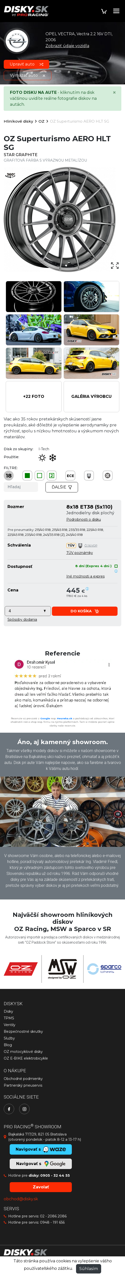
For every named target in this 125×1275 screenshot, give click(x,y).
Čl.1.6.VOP (90, 545)
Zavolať (41, 1187)
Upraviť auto (26, 64)
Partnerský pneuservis (23, 1085)
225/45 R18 (16, 535)
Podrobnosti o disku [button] (83, 519)
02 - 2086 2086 (53, 1216)
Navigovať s (40, 1164)
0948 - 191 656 (52, 1222)
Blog (8, 1045)
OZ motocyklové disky (23, 1051)
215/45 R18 (59, 530)
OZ (41, 121)
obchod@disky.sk (21, 1199)
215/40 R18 (43, 530)
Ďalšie (62, 487)
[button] (34, 396)
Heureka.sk (64, 718)
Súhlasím (88, 1268)
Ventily (9, 1025)
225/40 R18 (95, 530)
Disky (8, 1011)
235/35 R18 (77, 530)
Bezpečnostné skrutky (23, 1031)
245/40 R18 (74, 535)
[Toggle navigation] (116, 11)
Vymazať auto (27, 75)
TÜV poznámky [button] (79, 553)
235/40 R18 (33, 535)
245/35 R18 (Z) (54, 535)
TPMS (9, 1018)
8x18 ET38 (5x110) (89, 507)
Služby (9, 1038)
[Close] (114, 93)
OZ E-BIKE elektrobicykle (26, 1058)
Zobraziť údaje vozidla (67, 45)
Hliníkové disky (18, 121)
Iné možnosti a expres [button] (85, 576)
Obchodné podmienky (23, 1078)
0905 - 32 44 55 (55, 1175)
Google (45, 718)
